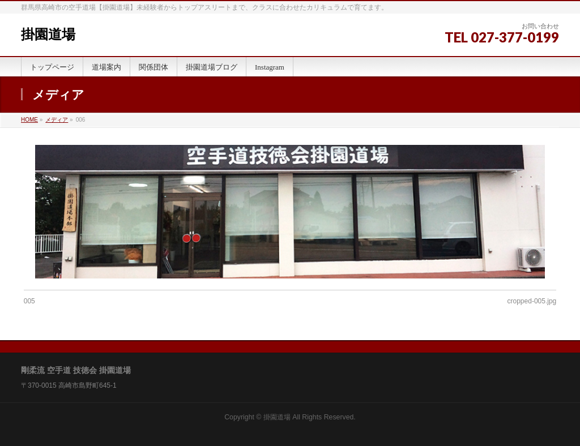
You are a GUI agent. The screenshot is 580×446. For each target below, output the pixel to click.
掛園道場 (48, 34)
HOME (29, 120)
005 (29, 301)
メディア (56, 120)
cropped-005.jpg (532, 301)
